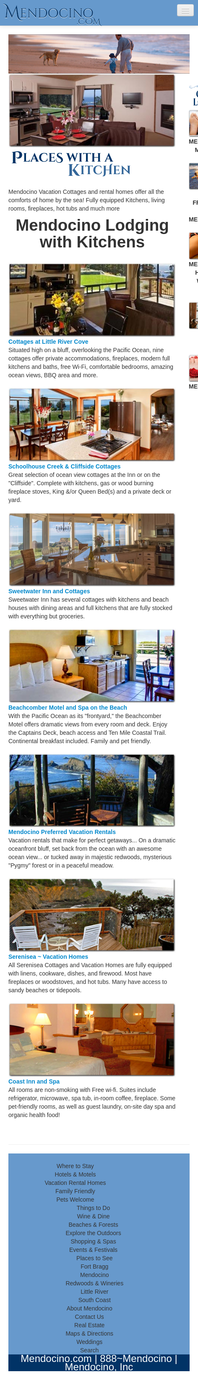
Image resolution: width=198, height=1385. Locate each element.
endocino (52, 12)
